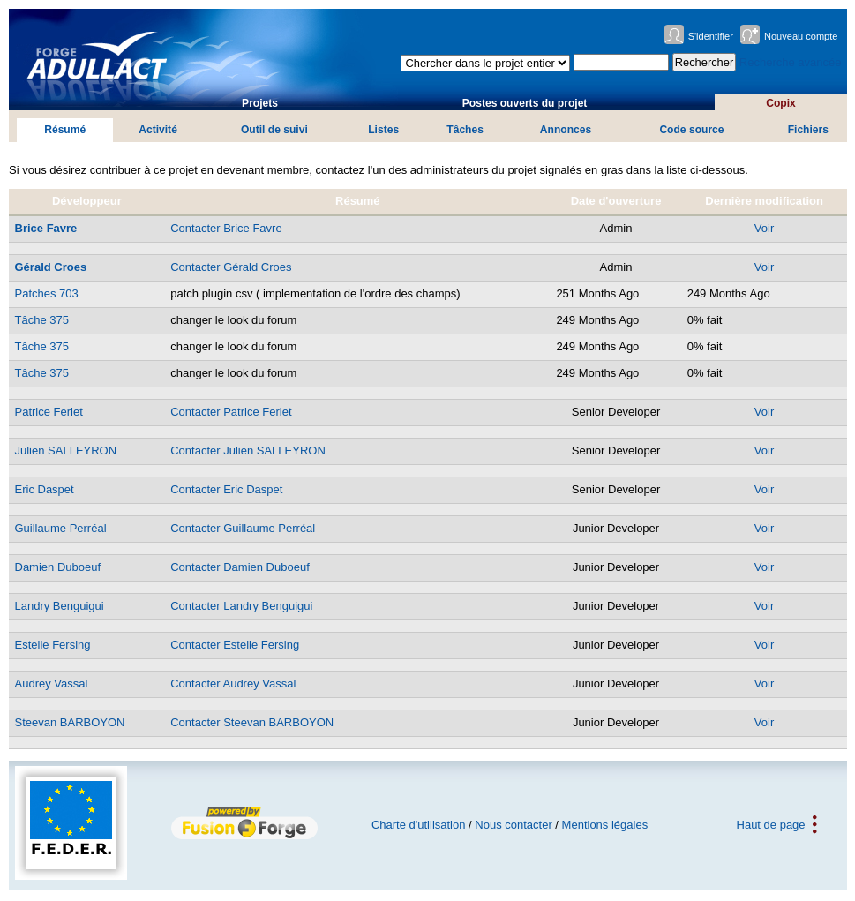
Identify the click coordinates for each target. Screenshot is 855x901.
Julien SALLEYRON (66, 450)
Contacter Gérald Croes (230, 267)
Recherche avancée (790, 62)
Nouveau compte (801, 36)
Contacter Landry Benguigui (241, 605)
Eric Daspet (44, 489)
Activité (158, 130)
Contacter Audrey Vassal (233, 683)
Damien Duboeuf (58, 567)
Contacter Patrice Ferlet (230, 411)
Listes (383, 130)
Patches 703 (47, 293)
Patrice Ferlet (49, 411)
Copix (781, 103)
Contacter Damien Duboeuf (240, 567)
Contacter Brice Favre (225, 228)
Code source (691, 130)
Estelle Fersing (53, 644)
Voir (764, 228)
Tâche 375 (42, 320)
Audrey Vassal (51, 683)
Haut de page (771, 824)
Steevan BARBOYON (70, 722)
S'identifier (710, 36)
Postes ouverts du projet (525, 103)
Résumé (65, 130)
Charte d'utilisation (418, 824)
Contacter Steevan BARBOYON (252, 722)
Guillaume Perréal (61, 528)
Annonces (565, 130)
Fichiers (808, 130)
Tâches (465, 130)
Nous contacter (513, 824)
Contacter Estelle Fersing (234, 644)
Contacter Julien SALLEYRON (248, 450)
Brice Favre (46, 228)
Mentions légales (605, 824)
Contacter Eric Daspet (226, 489)
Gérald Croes (51, 267)
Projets (260, 103)
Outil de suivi (274, 130)
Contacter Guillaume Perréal (242, 528)
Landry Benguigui (59, 605)
